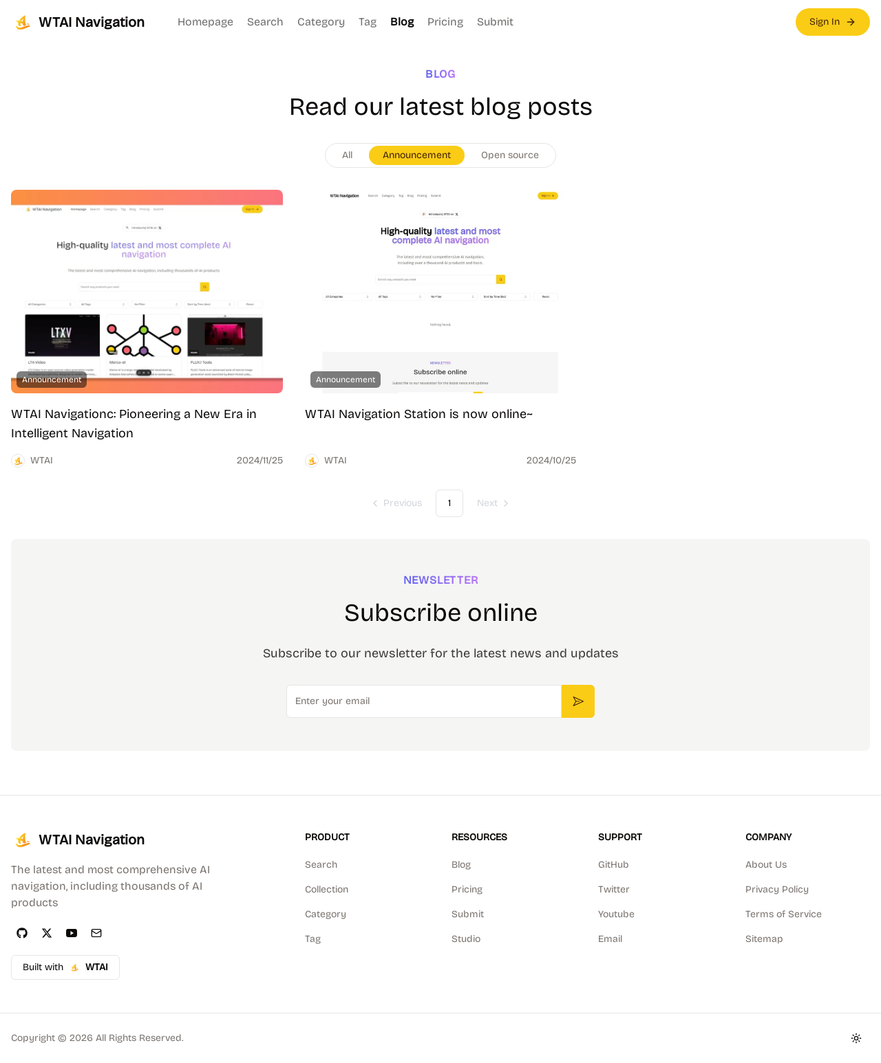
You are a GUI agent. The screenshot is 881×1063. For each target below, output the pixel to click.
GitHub (613, 864)
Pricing (445, 21)
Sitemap (764, 939)
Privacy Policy (777, 889)
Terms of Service (783, 914)
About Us (766, 864)
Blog (402, 21)
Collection (326, 889)
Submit (495, 21)
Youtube (616, 914)
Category (321, 21)
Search (265, 21)
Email (610, 939)
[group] (440, 155)
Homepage (205, 21)
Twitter (614, 889)
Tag (367, 21)
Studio (466, 939)
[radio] (347, 155)
